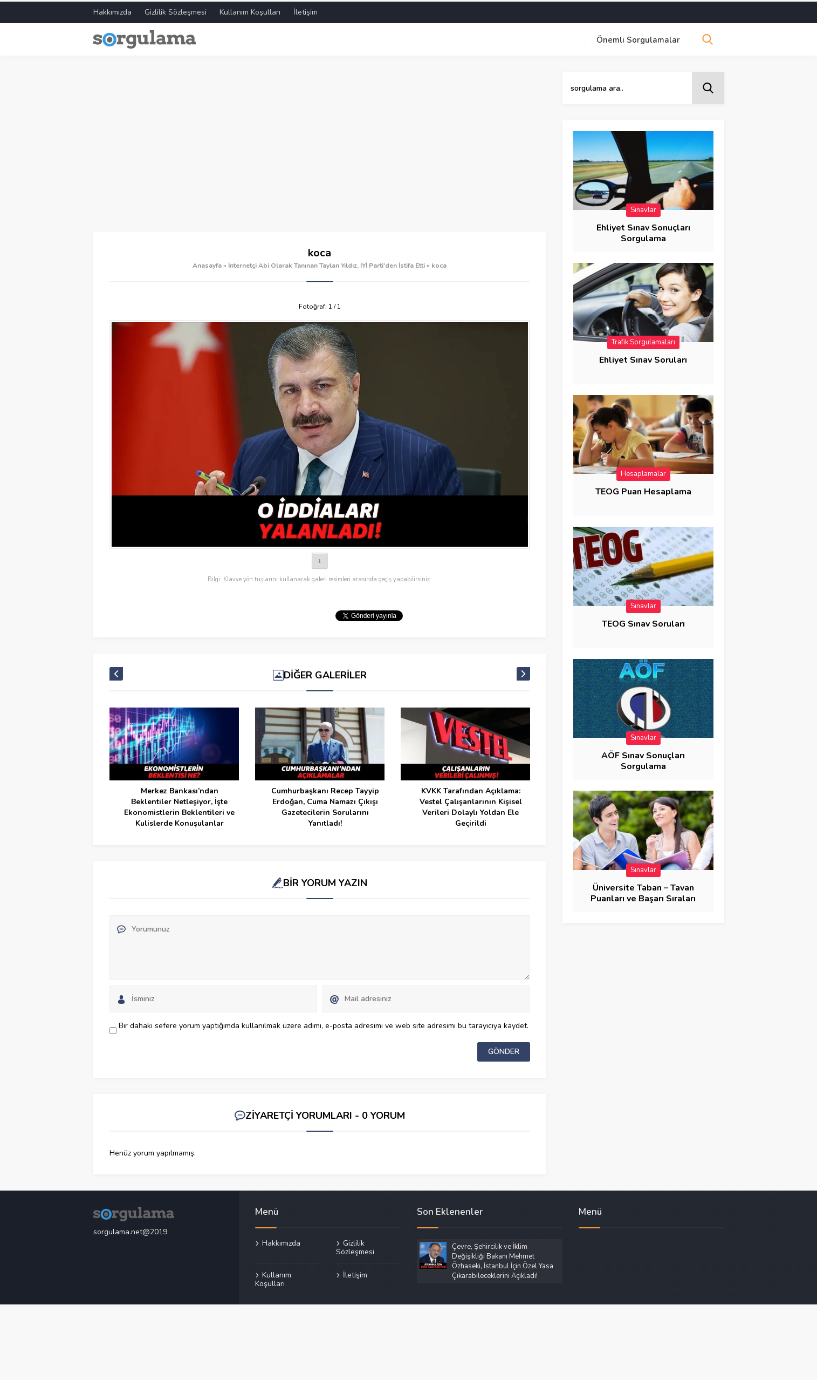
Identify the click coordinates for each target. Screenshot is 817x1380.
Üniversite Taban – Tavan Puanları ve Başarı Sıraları (643, 891)
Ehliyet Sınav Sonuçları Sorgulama (643, 231)
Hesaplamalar (643, 472)
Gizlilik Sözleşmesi (176, 10)
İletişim (305, 10)
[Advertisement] (319, 150)
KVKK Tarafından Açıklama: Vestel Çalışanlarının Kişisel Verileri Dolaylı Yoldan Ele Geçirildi (471, 805)
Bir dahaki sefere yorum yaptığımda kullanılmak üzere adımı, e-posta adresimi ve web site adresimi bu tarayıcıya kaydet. (323, 1024)
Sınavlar (643, 208)
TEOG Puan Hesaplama (643, 490)
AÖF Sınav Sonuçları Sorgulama (643, 759)
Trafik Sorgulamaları (643, 340)
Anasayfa (207, 264)
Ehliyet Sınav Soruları (643, 358)
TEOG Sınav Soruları (643, 622)
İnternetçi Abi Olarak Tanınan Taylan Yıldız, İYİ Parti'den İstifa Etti (326, 264)
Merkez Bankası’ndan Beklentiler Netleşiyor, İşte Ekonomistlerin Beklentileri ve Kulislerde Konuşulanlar (179, 805)
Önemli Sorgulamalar (638, 38)
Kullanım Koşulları (249, 10)
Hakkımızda (112, 10)
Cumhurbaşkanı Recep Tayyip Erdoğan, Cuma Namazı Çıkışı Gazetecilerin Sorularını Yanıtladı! (325, 805)
